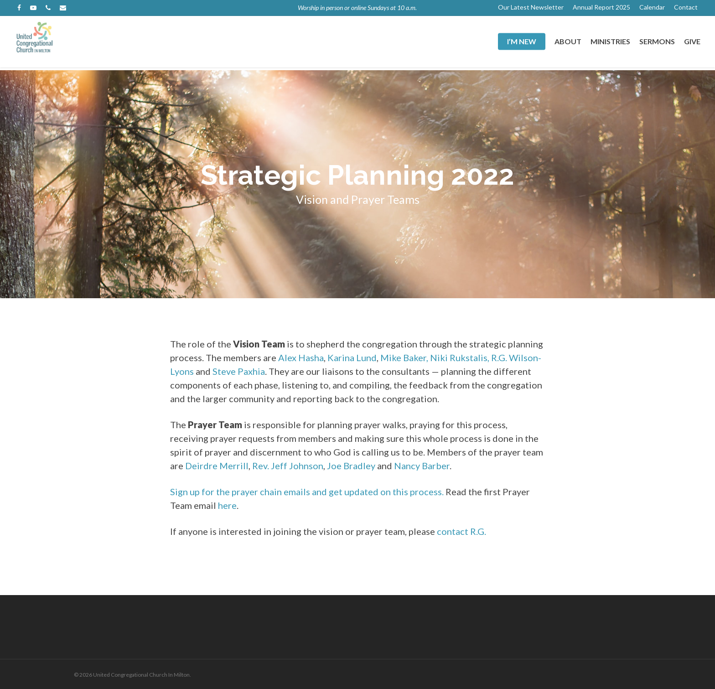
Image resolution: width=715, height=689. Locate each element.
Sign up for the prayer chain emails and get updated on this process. (307, 491)
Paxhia (251, 371)
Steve (224, 371)
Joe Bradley (351, 465)
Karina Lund (352, 357)
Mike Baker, (404, 357)
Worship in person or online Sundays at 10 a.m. (357, 7)
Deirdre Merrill (217, 465)
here (227, 505)
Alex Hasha (301, 357)
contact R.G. (461, 531)
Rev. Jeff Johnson (287, 465)
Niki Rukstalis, (459, 357)
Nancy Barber (422, 465)
